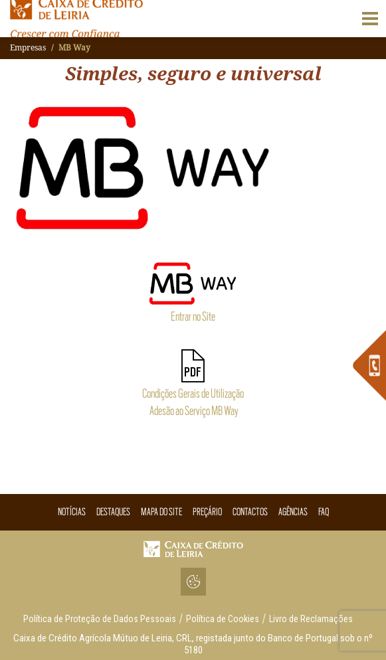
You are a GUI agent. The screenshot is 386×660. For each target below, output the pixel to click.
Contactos (250, 512)
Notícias (72, 512)
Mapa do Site (161, 512)
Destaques (113, 512)
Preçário (207, 512)
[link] (369, 365)
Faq (323, 512)
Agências (293, 512)
